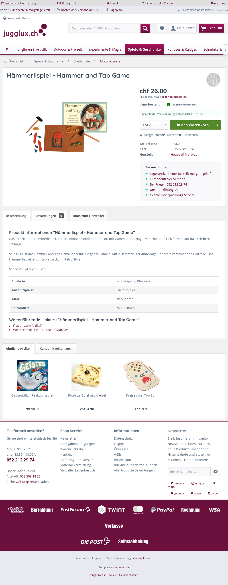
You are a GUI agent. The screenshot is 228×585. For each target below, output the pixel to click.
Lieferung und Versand (77, 460)
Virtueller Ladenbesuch (77, 470)
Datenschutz (123, 438)
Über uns (121, 449)
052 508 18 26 (30, 476)
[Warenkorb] (211, 28)
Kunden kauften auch (56, 348)
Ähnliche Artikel (18, 348)
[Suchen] (145, 28)
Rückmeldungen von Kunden (135, 465)
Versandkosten (142, 558)
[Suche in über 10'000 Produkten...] (110, 28)
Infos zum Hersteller (88, 216)
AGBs (118, 454)
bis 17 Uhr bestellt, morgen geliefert (27, 10)
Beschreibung (16, 216)
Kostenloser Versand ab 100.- (80, 10)
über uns (219, 3)
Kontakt (114, 3)
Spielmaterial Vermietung (20, 3)
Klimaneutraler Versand (159, 3)
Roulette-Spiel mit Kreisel (87, 395)
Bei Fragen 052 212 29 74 (168, 184)
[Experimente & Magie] (105, 49)
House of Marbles (184, 154)
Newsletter (68, 438)
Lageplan (116, 10)
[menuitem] (110, 30)
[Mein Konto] (183, 28)
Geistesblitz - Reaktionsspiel (32, 395)
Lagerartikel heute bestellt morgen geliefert (182, 174)
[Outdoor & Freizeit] (67, 49)
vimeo (196, 493)
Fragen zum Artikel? (26, 325)
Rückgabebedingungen (77, 444)
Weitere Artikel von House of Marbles (39, 330)
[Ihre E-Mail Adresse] (189, 471)
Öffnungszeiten (69, 3)
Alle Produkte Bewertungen (134, 470)
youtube (177, 493)
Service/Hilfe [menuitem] (15, 18)
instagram (199, 483)
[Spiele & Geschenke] (144, 49)
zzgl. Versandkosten (174, 97)
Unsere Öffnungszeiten (167, 190)
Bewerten (188, 135)
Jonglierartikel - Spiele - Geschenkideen (114, 575)
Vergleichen (151, 135)
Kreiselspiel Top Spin (141, 395)
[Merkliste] (162, 28)
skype (213, 493)
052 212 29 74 (21, 460)
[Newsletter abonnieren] (215, 471)
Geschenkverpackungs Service (172, 195)
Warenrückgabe (72, 449)
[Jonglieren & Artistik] (31, 49)
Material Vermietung (75, 465)
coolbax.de (123, 567)
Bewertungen (50, 215)
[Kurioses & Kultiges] (182, 49)
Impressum (122, 460)
